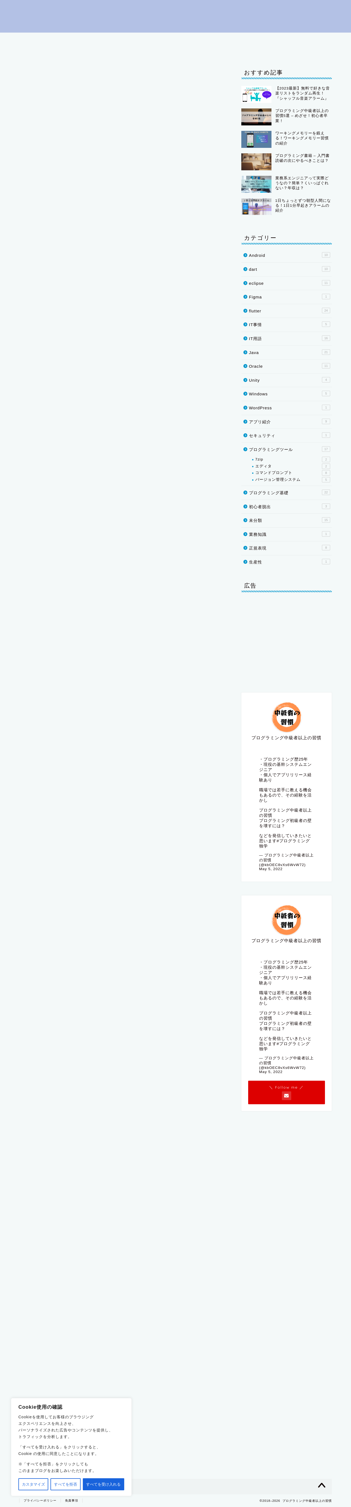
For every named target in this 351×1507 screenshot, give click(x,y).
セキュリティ (289, 435)
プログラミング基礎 (112, 39)
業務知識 (289, 534)
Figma (289, 296)
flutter (293, 39)
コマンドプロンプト (292, 473)
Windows (289, 393)
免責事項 (71, 1500)
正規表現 (289, 547)
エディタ (292, 466)
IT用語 (210, 39)
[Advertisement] (123, 1108)
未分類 (289, 520)
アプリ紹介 (289, 421)
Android (289, 255)
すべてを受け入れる (103, 1484)
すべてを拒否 (65, 1484)
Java (266, 39)
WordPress (289, 407)
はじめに (35, 39)
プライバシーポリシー (130, 51)
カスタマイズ (33, 1484)
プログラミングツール (168, 39)
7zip (292, 459)
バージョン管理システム (292, 479)
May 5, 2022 (271, 869)
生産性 (289, 561)
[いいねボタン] (34, 997)
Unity (61, 51)
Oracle (34, 51)
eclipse (239, 39)
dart (319, 39)
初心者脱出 (68, 39)
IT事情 (87, 51)
